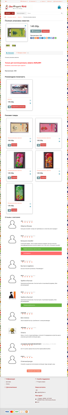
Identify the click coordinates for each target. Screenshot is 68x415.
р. (42, 1)
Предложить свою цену (46, 31)
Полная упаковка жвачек (15, 138)
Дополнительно (11, 387)
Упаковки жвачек (12, 17)
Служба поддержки (42, 379)
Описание (10, 53)
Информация (10, 379)
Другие (20, 17)
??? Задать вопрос (40, 381)
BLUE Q (10, 99)
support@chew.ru (41, 392)
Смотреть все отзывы (34, 371)
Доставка (8, 381)
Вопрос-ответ (22, 53)
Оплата (8, 384)
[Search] (45, 13)
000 (36, 390)
